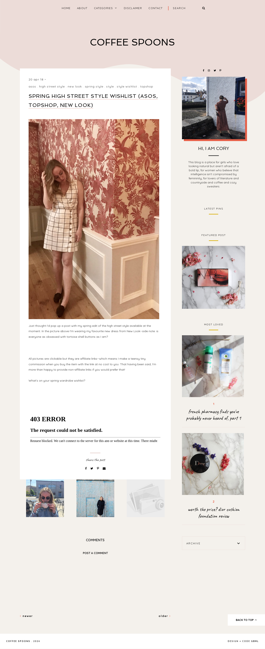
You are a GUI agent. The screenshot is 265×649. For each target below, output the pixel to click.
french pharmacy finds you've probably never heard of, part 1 (213, 414)
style (110, 86)
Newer (26, 616)
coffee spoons (132, 42)
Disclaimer (133, 8)
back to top (246, 619)
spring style (94, 86)
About (82, 8)
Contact (155, 8)
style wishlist (127, 86)
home (66, 8)
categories (103, 8)
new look (75, 86)
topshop (146, 86)
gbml (255, 641)
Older (165, 616)
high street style (52, 86)
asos (32, 86)
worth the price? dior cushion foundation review (213, 512)
